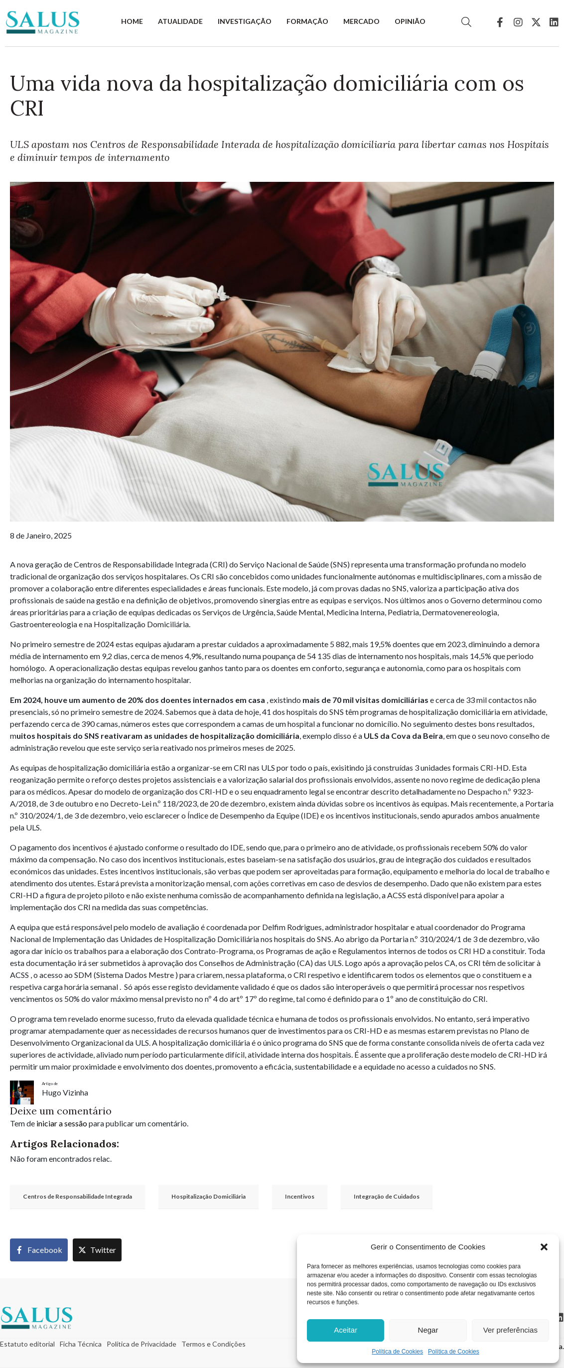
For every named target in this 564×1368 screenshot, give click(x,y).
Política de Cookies (397, 1351)
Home (132, 21)
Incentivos (299, 1196)
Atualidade (180, 21)
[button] (544, 1247)
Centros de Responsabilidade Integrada (77, 1196)
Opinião (410, 21)
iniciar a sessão (61, 1123)
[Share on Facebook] (39, 1249)
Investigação (245, 21)
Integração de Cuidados (387, 1196)
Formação (307, 21)
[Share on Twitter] (97, 1249)
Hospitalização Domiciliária (208, 1196)
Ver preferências (510, 1330)
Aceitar (345, 1330)
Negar (428, 1330)
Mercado (361, 21)
